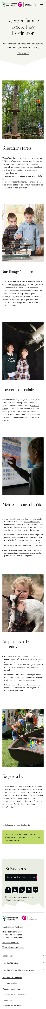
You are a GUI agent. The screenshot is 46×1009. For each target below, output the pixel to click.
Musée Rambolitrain (18, 550)
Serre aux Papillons (35, 678)
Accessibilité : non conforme (14, 995)
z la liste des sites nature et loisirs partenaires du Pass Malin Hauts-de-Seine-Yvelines (22, 837)
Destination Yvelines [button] (12, 926)
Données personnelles (12, 977)
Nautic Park (28, 795)
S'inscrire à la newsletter (19, 877)
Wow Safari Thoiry (17, 690)
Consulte (9, 834)
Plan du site (7, 1001)
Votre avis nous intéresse (13, 947)
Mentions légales (9, 983)
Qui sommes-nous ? (10, 942)
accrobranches (11, 167)
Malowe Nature (10, 659)
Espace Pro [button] (7, 955)
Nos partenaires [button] (10, 962)
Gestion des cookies (11, 989)
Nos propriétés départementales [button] (18, 969)
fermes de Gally (19, 285)
